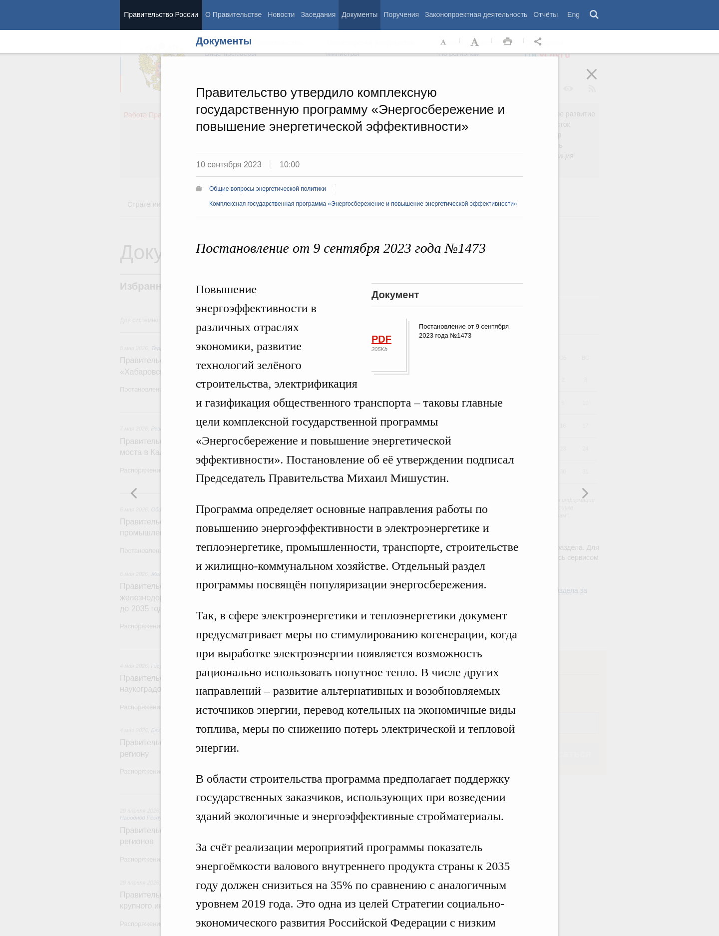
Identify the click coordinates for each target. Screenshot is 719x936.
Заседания (318, 14)
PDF (381, 339)
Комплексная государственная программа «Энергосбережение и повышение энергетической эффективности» (363, 203)
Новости (281, 14)
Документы (359, 14)
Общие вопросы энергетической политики (267, 188)
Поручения (401, 14)
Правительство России (161, 14)
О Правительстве (233, 14)
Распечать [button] (508, 42)
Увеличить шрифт (476, 42)
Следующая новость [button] (134, 493)
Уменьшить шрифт (444, 42)
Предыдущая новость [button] (585, 493)
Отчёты (545, 14)
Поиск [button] (595, 15)
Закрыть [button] (599, 81)
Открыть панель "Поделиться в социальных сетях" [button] (540, 42)
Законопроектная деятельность (476, 14)
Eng (573, 14)
